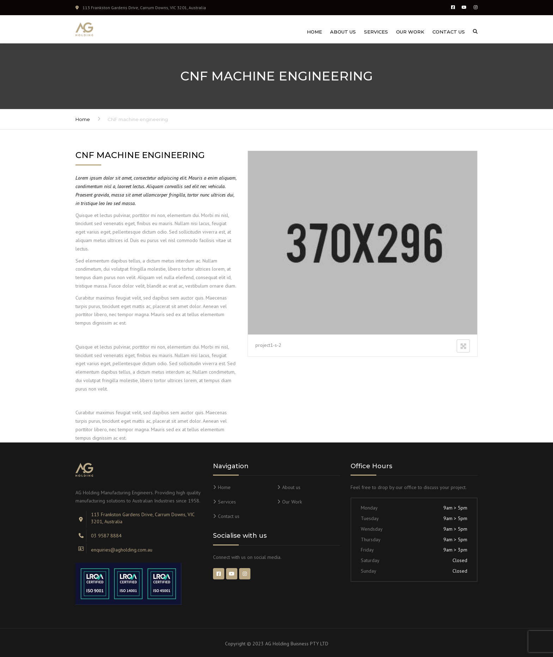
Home (314, 32)
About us (343, 32)
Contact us (448, 32)
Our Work (410, 32)
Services (376, 32)
